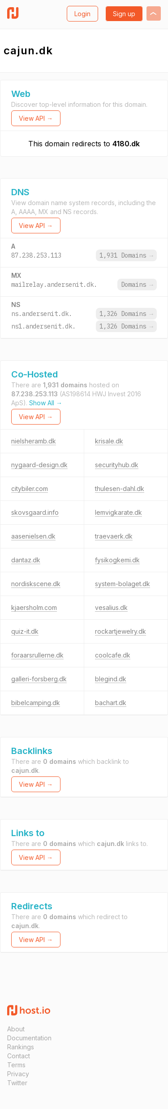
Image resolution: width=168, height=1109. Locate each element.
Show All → (45, 403)
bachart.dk (110, 702)
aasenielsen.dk (33, 536)
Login (82, 14)
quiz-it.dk (25, 631)
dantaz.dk (25, 560)
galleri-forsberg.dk (39, 679)
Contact (18, 1056)
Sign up (124, 14)
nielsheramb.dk (33, 441)
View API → (36, 118)
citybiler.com (29, 488)
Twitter (17, 1083)
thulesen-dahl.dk (119, 488)
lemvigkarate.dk (118, 512)
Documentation (29, 1038)
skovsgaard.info (35, 512)
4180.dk (126, 143)
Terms (16, 1065)
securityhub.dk (116, 465)
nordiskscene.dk (35, 583)
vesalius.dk (111, 607)
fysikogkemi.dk (117, 560)
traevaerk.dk (114, 536)
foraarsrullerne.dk (37, 655)
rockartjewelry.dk (120, 631)
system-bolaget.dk (122, 583)
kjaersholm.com (34, 607)
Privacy (18, 1074)
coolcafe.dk (112, 655)
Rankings (20, 1047)
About (16, 1029)
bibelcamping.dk (35, 702)
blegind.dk (110, 679)
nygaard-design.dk (39, 465)
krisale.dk (109, 441)
